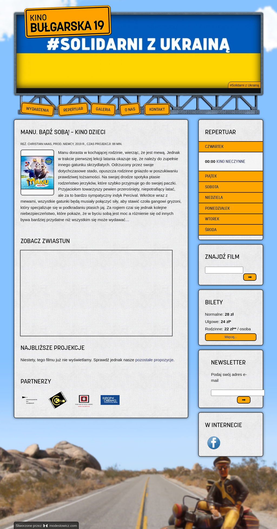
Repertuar (73, 109)
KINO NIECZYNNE (230, 161)
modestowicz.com (60, 526)
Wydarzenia (37, 109)
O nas (129, 109)
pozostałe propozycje (154, 359)
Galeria (102, 109)
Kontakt (157, 109)
